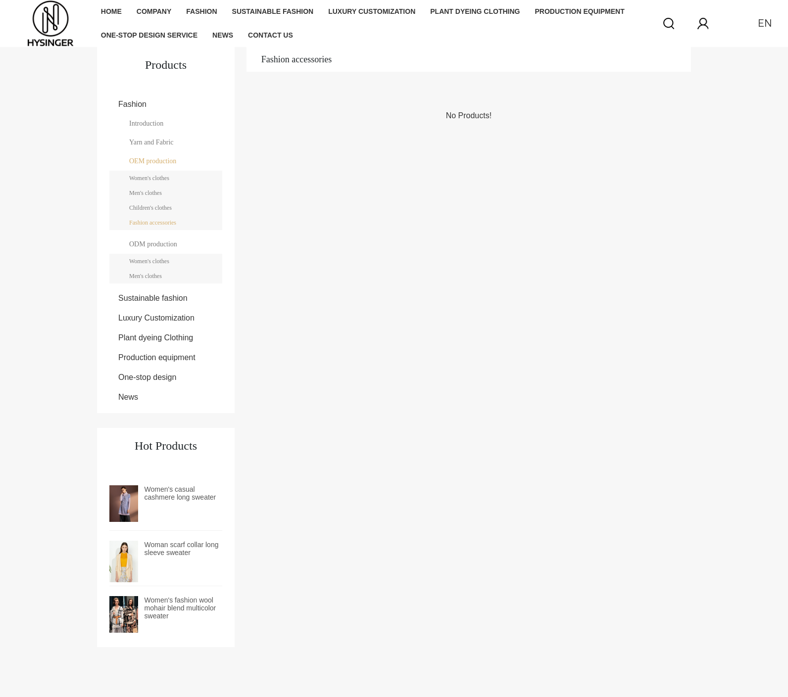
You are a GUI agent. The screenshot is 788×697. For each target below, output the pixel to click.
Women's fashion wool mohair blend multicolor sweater (180, 608)
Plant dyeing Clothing (475, 11)
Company (154, 11)
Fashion (201, 11)
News (222, 35)
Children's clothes (150, 207)
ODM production (153, 244)
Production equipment (579, 11)
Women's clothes (149, 178)
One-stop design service (149, 35)
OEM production (152, 161)
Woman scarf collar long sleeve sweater (182, 549)
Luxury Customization (371, 11)
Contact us (270, 35)
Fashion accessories (152, 222)
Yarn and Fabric (151, 142)
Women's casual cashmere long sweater (180, 493)
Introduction (146, 123)
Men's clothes (145, 192)
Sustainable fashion (273, 11)
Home (111, 11)
